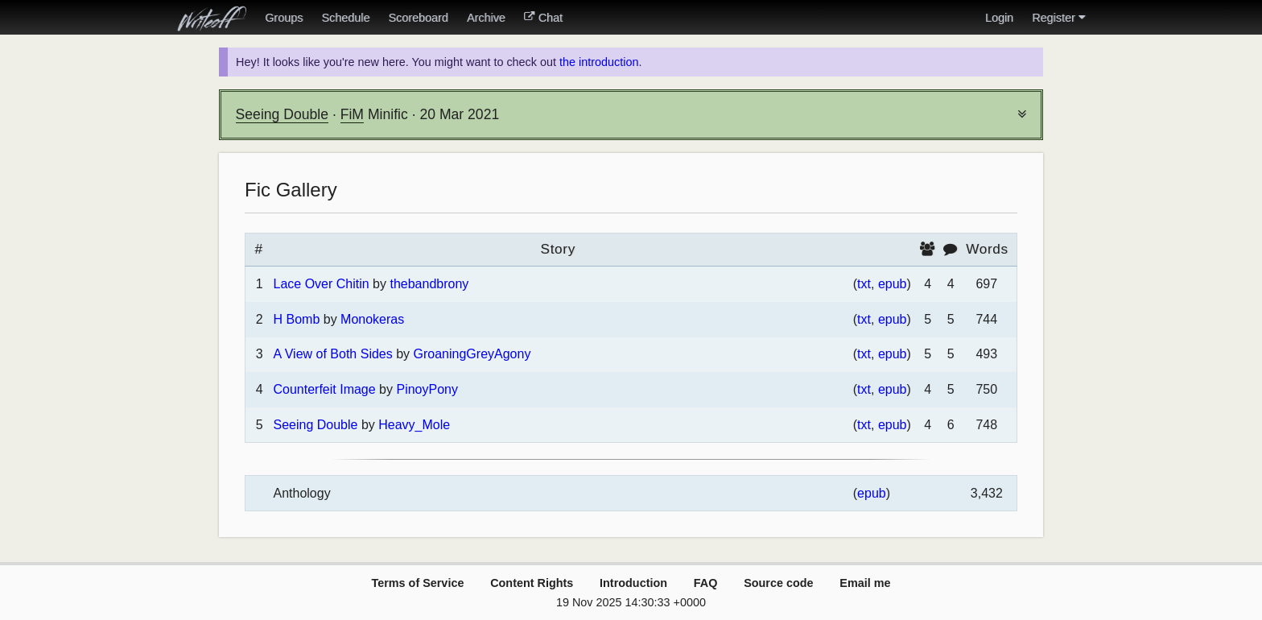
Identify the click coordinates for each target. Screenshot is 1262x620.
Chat (543, 17)
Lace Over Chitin (321, 284)
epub (892, 284)
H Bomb (296, 319)
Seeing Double (282, 114)
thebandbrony (429, 284)
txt (864, 284)
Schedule (345, 17)
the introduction (598, 62)
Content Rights (531, 583)
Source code (778, 583)
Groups (284, 17)
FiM (352, 114)
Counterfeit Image (324, 389)
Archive (486, 17)
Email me (864, 583)
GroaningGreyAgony (472, 354)
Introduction (633, 583)
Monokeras (372, 319)
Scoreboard (417, 17)
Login (999, 17)
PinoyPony (427, 389)
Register (1058, 17)
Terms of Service (417, 583)
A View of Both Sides (332, 354)
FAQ (706, 583)
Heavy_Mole (414, 425)
